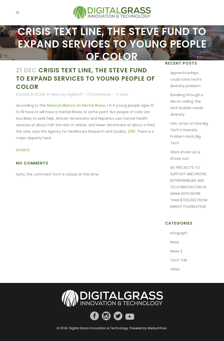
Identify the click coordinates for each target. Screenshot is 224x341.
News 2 (176, 251)
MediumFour (157, 328)
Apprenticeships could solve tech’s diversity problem (186, 79)
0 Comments (99, 94)
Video (175, 269)
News (56, 94)
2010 (131, 131)
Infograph (178, 233)
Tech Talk (178, 260)
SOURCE (23, 149)
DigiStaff (75, 94)
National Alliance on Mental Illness (76, 105)
